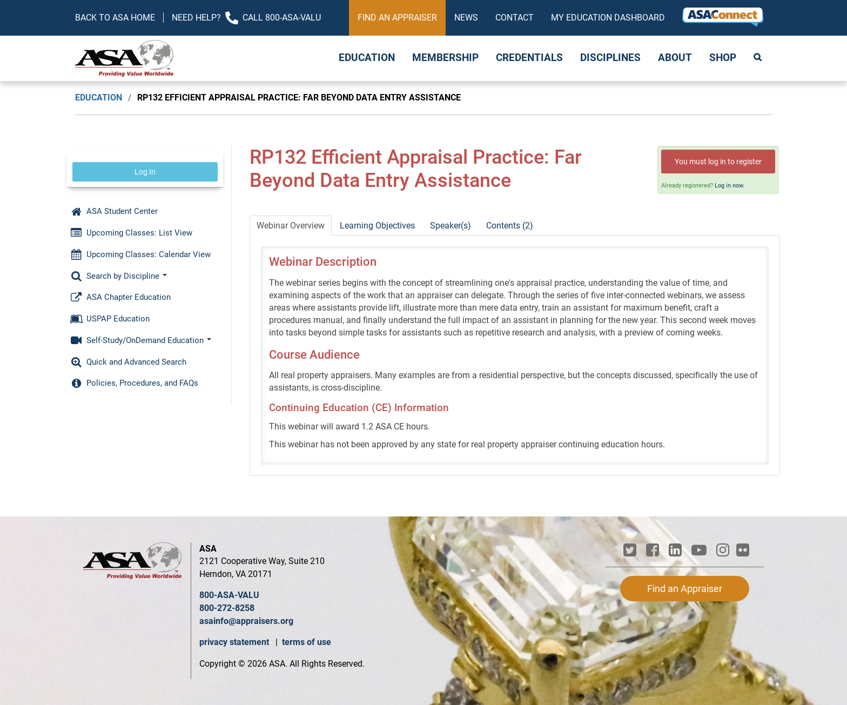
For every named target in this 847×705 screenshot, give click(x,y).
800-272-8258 (226, 608)
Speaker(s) (450, 225)
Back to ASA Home (115, 17)
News (466, 17)
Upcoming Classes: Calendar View (140, 254)
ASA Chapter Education (120, 297)
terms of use (306, 642)
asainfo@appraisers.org (246, 621)
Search (758, 58)
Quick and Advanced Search (128, 362)
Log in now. (729, 185)
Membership (445, 58)
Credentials (529, 58)
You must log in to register (718, 161)
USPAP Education (110, 319)
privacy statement (235, 642)
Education (367, 58)
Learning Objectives (377, 225)
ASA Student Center (114, 211)
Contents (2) (509, 225)
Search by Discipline (118, 276)
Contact (514, 17)
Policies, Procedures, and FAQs (134, 383)
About (675, 58)
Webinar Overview (291, 225)
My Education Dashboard (608, 17)
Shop (722, 58)
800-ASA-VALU (229, 595)
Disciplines (610, 58)
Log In (145, 171)
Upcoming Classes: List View (131, 233)
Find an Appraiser (397, 17)
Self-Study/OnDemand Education (140, 340)
